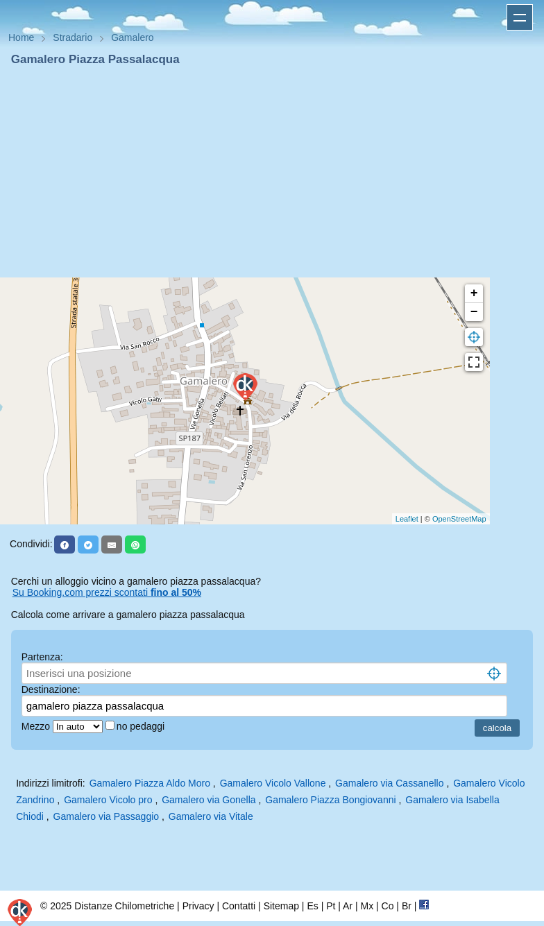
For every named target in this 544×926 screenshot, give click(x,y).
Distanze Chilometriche (124, 905)
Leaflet (407, 519)
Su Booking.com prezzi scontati (106, 592)
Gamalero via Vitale (211, 816)
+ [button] (474, 293)
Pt (330, 905)
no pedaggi (142, 726)
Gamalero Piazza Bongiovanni (330, 799)
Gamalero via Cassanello (389, 783)
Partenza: (42, 656)
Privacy (198, 905)
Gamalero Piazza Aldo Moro (150, 783)
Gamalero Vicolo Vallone (273, 783)
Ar (347, 905)
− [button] (474, 312)
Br (406, 905)
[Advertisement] (272, 172)
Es (312, 905)
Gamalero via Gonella (208, 799)
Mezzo (37, 726)
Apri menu (520, 17)
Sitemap (281, 905)
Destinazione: (51, 689)
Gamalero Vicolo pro (108, 799)
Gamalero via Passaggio (106, 816)
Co (388, 905)
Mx (366, 905)
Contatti (238, 905)
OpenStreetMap (459, 519)
